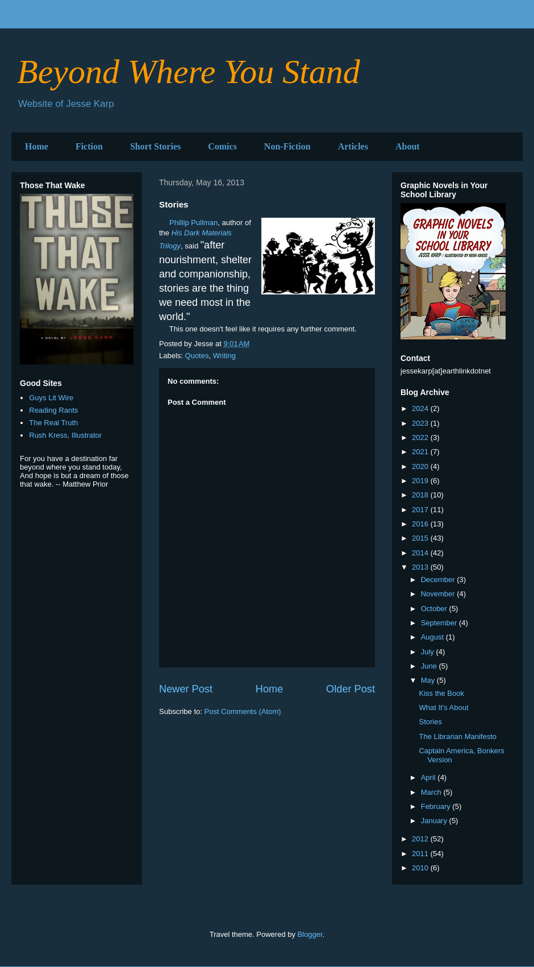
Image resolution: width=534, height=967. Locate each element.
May (429, 680)
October (435, 608)
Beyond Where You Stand (188, 71)
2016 (421, 524)
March (432, 792)
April (429, 777)
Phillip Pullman (193, 222)
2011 (421, 853)
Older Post (350, 689)
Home (36, 146)
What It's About (443, 707)
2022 (421, 437)
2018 (421, 495)
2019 (421, 480)
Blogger (310, 934)
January (435, 820)
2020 (421, 466)
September (440, 623)
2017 (421, 509)
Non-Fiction (287, 146)
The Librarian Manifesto (458, 736)
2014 (421, 553)
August (433, 637)
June (430, 666)
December (439, 579)
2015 (421, 538)
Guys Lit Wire (51, 397)
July (428, 652)
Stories (430, 721)
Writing (224, 355)
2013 (421, 567)
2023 (421, 423)
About (407, 146)
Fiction (89, 146)
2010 (421, 868)
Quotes (197, 355)
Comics (222, 146)
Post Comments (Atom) (243, 711)
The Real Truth (53, 422)
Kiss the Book (441, 693)
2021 (421, 451)
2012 (421, 839)
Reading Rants (53, 410)
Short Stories (155, 146)
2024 (421, 408)
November (439, 594)
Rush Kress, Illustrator (65, 435)
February (437, 806)
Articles (353, 146)
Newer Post (185, 689)
